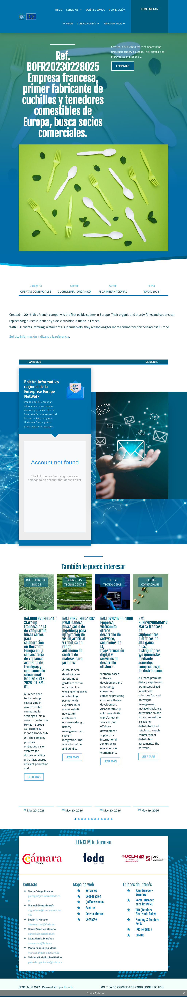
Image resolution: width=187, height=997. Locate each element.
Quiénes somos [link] (95, 9)
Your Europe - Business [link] (144, 892)
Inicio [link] (58, 9)
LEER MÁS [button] (122, 66)
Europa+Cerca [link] (113, 23)
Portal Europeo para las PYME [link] (145, 902)
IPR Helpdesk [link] (144, 929)
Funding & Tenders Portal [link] (147, 922)
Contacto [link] (91, 919)
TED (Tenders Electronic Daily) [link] (146, 912)
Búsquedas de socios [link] (36, 582)
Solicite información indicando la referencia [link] (39, 336)
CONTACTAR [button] (149, 9)
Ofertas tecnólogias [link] (112, 582)
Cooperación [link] (117, 9)
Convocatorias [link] (86, 23)
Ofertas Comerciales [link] (150, 582)
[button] (75, 819)
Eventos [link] (68, 23)
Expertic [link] (69, 987)
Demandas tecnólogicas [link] (74, 582)
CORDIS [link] (140, 935)
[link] (33, 362)
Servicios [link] (72, 9)
